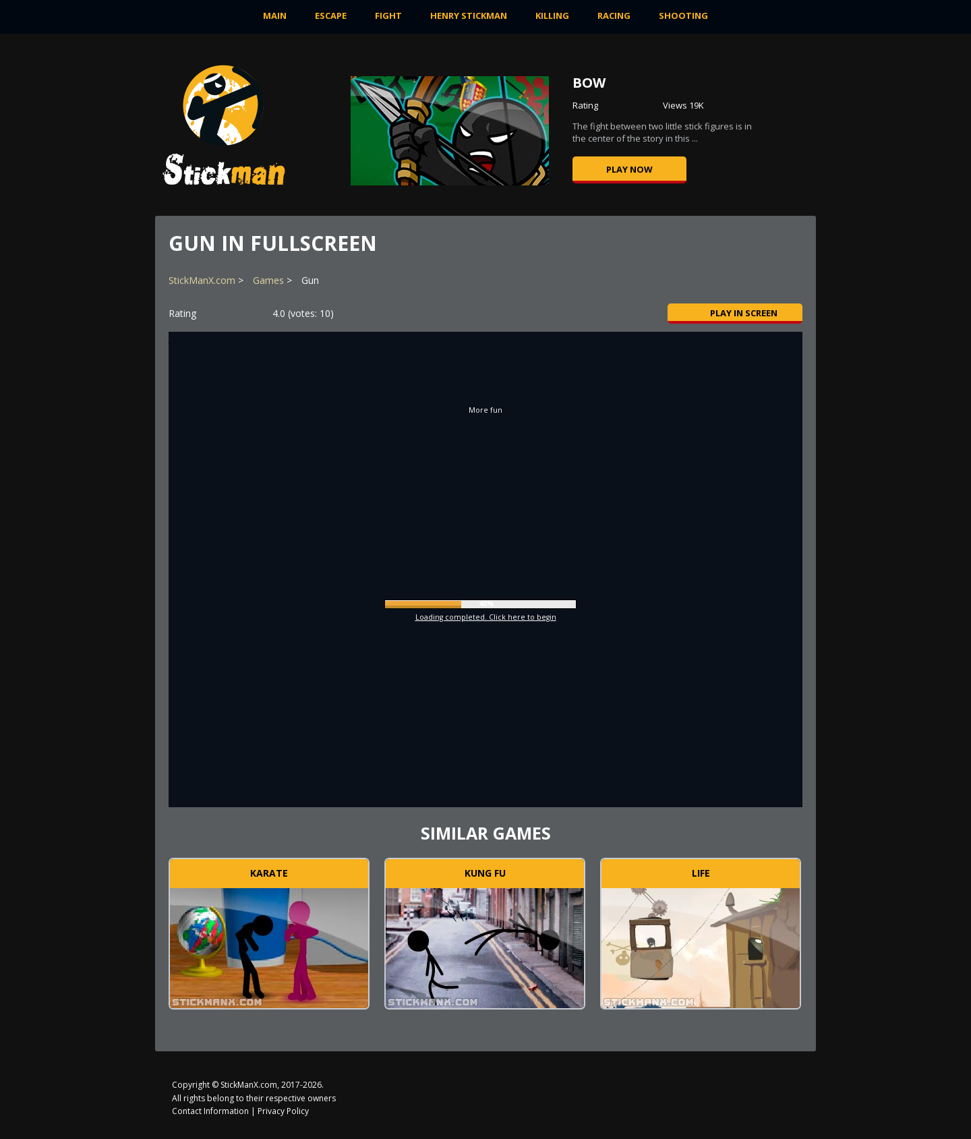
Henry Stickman (468, 15)
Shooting (683, 15)
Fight (388, 15)
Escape (331, 15)
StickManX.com (202, 280)
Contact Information (210, 1111)
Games (268, 280)
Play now (629, 169)
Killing (552, 15)
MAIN (275, 15)
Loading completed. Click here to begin (485, 617)
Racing (613, 15)
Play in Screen (735, 313)
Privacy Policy (283, 1111)
